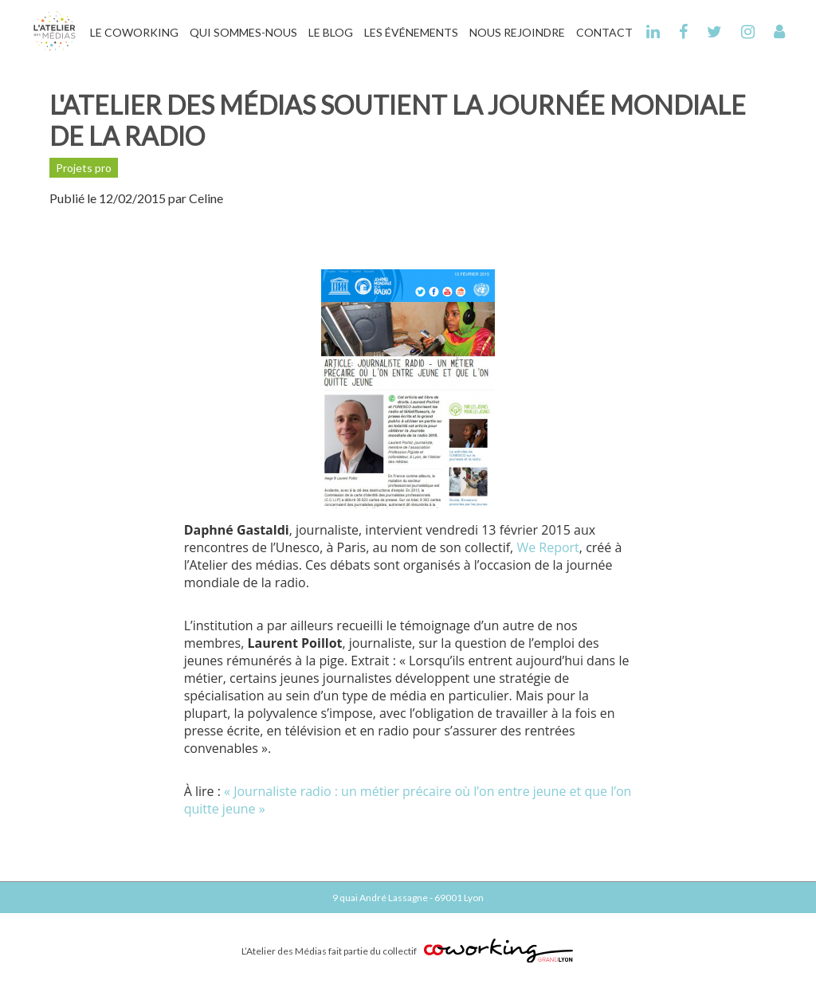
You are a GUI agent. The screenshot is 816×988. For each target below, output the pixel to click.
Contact (604, 32)
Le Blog (330, 32)
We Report (547, 547)
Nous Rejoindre (517, 32)
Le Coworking (134, 32)
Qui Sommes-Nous (243, 32)
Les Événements (411, 32)
